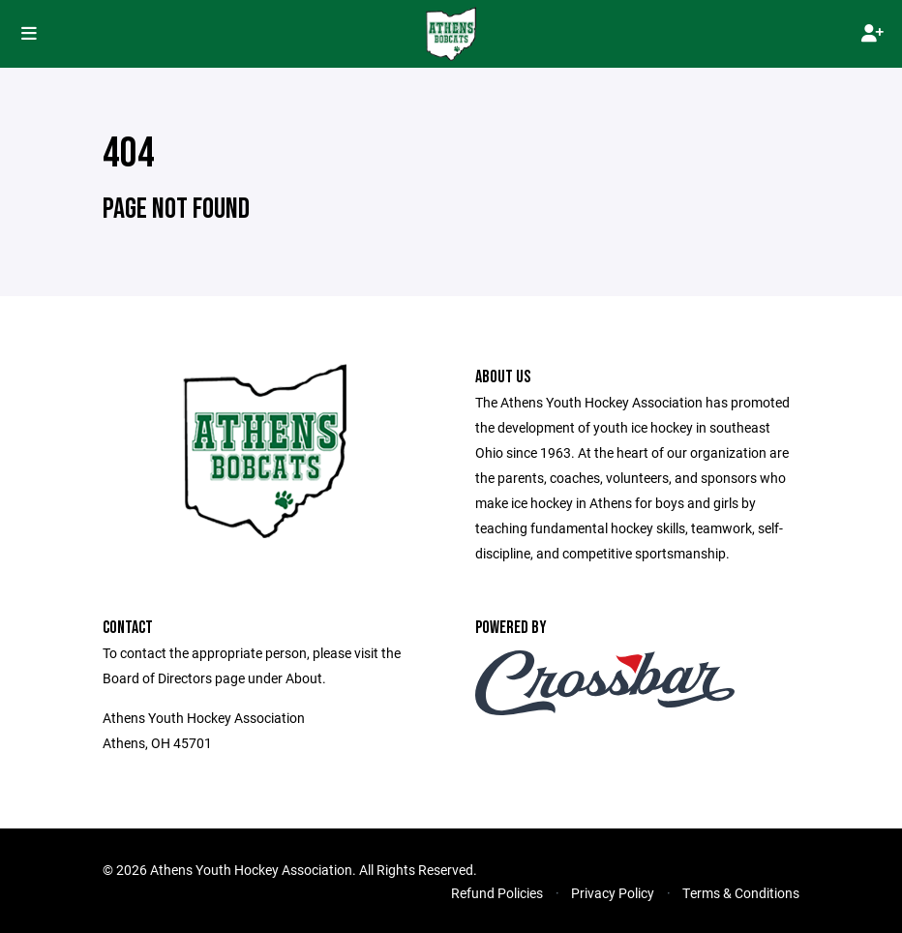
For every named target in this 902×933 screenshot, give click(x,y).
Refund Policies (497, 893)
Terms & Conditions (740, 893)
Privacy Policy (612, 893)
